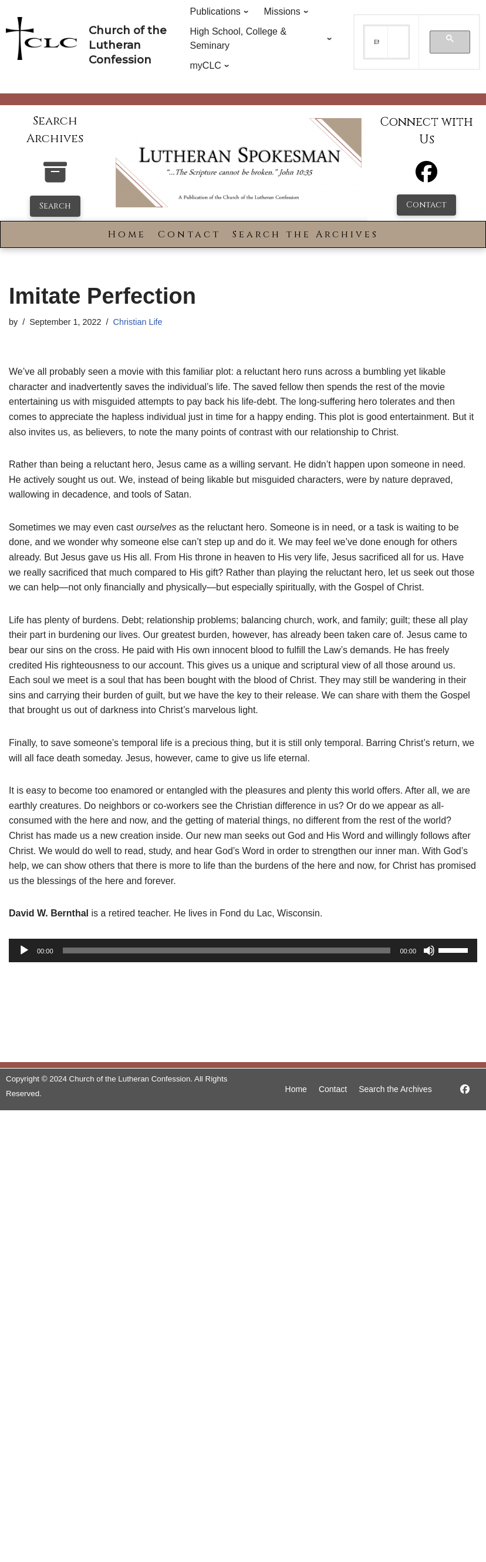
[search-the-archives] (55, 178)
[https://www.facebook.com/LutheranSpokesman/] (465, 1089)
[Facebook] (426, 177)
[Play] (24, 950)
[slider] (227, 950)
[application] (243, 950)
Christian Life (138, 322)
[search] (376, 42)
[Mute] (429, 950)
